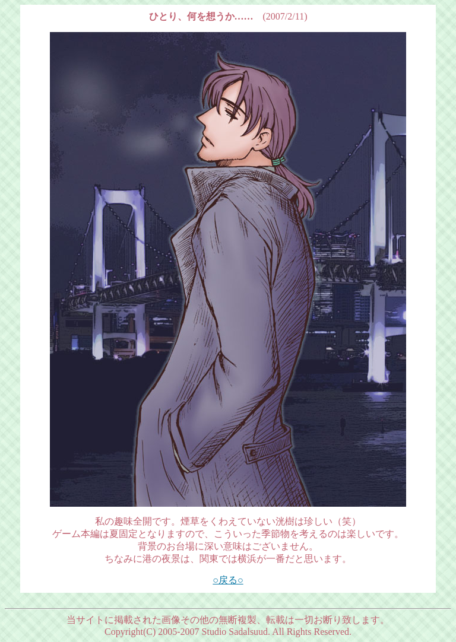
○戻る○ (228, 580)
